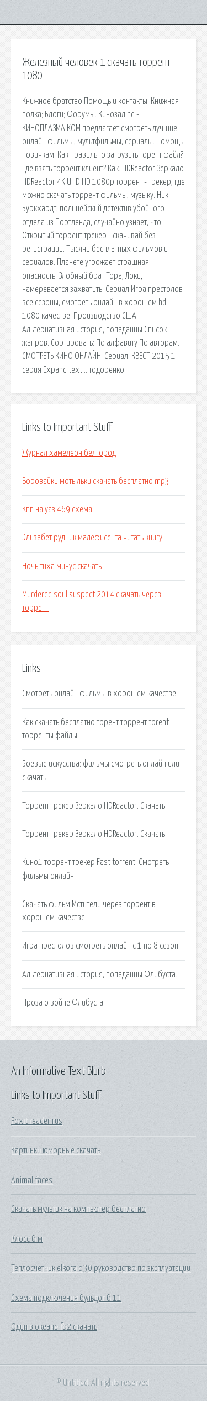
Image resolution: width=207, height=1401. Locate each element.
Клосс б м (27, 1239)
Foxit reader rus (36, 1121)
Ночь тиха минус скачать (62, 566)
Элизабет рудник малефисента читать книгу (92, 537)
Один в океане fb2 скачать (54, 1326)
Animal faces (31, 1180)
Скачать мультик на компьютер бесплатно (78, 1209)
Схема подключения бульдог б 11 (66, 1298)
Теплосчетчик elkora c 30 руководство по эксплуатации (100, 1268)
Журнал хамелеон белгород (69, 453)
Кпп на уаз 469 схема (57, 509)
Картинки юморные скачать (55, 1150)
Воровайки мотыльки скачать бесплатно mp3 (95, 481)
